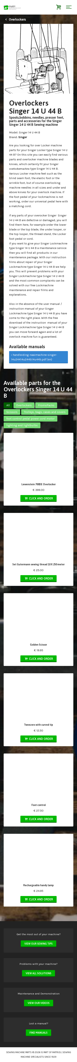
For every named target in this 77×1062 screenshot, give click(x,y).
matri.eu (57, 1052)
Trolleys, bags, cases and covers (45, 412)
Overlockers (15, 19)
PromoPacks (46, 405)
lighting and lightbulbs (22, 425)
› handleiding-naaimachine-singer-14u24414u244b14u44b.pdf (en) (34, 357)
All (8, 405)
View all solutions (38, 973)
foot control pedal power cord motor (30, 418)
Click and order (38, 498)
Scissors (11, 412)
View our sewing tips (38, 943)
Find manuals (38, 1032)
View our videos (39, 1003)
